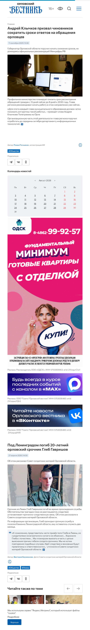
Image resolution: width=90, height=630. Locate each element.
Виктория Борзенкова (23, 557)
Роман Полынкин (21, 145)
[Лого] (25, 8)
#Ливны (25, 568)
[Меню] (78, 8)
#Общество (14, 151)
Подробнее (13, 616)
